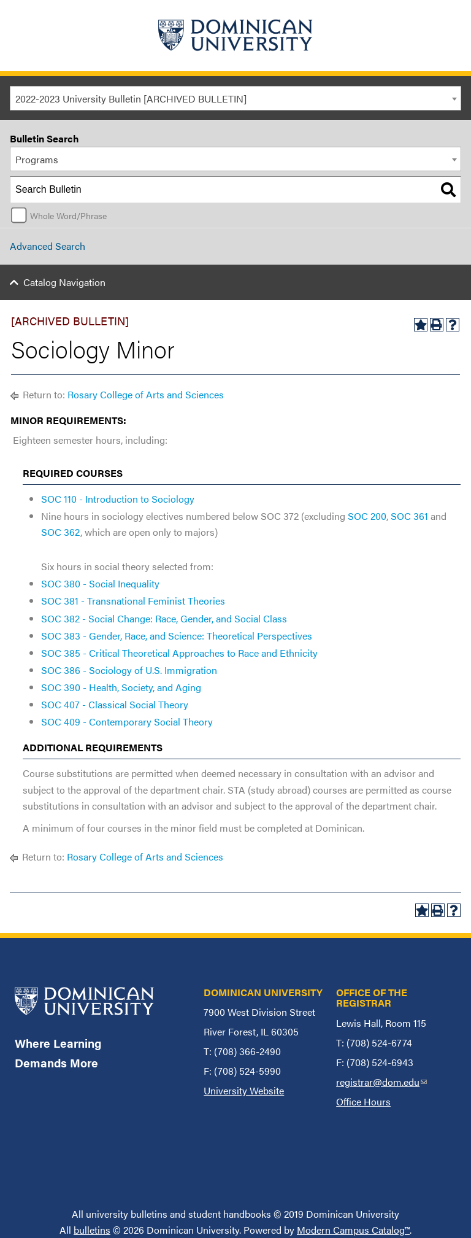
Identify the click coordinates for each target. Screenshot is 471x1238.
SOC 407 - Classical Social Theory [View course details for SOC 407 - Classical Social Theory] (114, 704)
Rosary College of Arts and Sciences (145, 394)
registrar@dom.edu (381, 1082)
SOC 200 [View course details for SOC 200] (367, 516)
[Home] (235, 35)
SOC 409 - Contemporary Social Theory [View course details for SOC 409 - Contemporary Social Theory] (127, 721)
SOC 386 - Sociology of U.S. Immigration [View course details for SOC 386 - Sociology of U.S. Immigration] (129, 670)
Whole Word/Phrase (68, 215)
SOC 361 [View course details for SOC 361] (409, 516)
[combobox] (235, 98)
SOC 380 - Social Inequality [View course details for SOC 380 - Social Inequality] (100, 583)
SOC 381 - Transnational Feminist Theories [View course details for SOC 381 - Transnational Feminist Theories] (133, 601)
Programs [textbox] (36, 159)
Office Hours (363, 1101)
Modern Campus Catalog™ (353, 1230)
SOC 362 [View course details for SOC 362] (60, 532)
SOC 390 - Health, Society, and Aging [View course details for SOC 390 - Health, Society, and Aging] (121, 687)
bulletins (92, 1230)
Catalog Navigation (64, 282)
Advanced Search (47, 246)
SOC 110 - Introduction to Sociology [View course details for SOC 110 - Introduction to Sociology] (117, 499)
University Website (244, 1090)
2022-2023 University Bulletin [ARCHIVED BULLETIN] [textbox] (131, 98)
